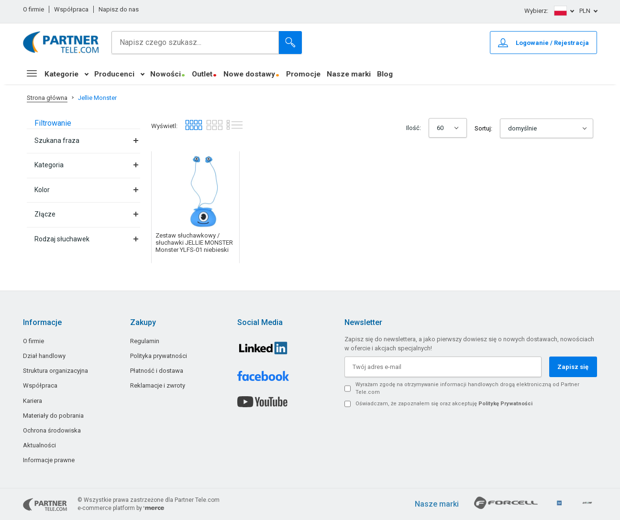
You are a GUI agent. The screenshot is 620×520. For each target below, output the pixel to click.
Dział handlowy (44, 355)
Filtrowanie (52, 123)
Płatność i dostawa (156, 370)
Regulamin (144, 341)
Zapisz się (572, 366)
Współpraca (71, 9)
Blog (385, 74)
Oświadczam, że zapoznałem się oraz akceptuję (443, 404)
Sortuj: (483, 128)
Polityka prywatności (158, 355)
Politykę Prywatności (505, 404)
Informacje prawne (49, 460)
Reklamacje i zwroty (157, 385)
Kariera (32, 400)
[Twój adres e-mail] (443, 367)
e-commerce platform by (121, 508)
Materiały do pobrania (53, 415)
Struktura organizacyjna (55, 370)
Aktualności (39, 445)
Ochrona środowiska (52, 430)
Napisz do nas (119, 9)
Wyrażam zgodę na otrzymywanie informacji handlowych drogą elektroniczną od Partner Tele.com (467, 388)
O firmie (33, 9)
